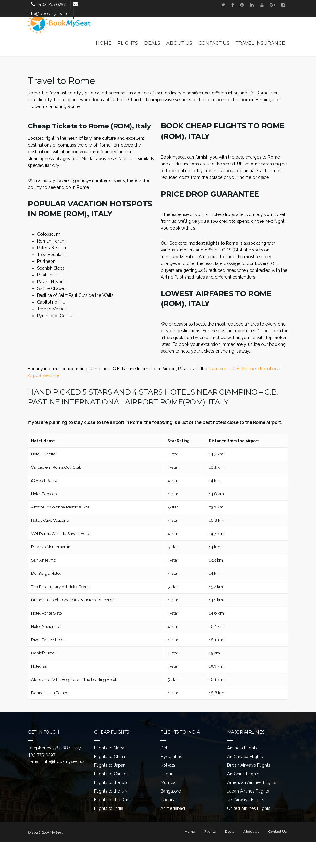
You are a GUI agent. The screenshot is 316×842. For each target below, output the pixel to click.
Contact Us (214, 43)
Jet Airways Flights (245, 799)
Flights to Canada (111, 773)
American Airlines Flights (251, 782)
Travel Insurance (260, 43)
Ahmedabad (172, 808)
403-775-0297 (41, 754)
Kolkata (167, 765)
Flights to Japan (110, 765)
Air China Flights (243, 773)
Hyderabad (171, 756)
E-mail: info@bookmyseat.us (56, 761)
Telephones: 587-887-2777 (54, 747)
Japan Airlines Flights (248, 791)
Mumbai (168, 782)
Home (103, 43)
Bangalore (170, 791)
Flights (128, 43)
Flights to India (108, 808)
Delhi (165, 747)
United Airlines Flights (248, 808)
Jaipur (166, 773)
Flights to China (109, 756)
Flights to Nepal (110, 747)
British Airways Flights (248, 765)
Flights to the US (110, 782)
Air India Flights (242, 747)
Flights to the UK (110, 791)
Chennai (168, 799)
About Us (179, 43)
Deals (152, 43)
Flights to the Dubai (113, 799)
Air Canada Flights (245, 756)
